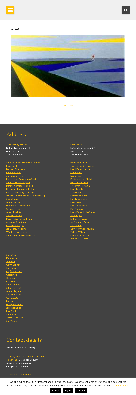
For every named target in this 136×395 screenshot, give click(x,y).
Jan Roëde (11, 314)
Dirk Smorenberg (78, 218)
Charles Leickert (14, 208)
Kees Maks (75, 202)
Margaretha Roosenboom (19, 218)
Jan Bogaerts (12, 268)
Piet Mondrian (77, 208)
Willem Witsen (77, 232)
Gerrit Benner (13, 264)
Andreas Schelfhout (16, 222)
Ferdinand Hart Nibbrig (81, 179)
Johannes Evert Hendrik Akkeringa (23, 162)
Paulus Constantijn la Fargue (20, 192)
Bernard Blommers (15, 169)
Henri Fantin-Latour (80, 169)
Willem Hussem (14, 294)
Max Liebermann (78, 199)
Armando (10, 261)
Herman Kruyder (78, 195)
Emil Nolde (11, 311)
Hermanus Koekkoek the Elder (21, 189)
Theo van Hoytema (80, 185)
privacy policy (122, 385)
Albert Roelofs (13, 212)
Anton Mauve (13, 202)
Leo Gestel (75, 175)
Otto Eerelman (13, 172)
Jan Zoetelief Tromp (16, 228)
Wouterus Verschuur (16, 232)
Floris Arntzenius (78, 162)
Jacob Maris (12, 199)
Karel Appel (12, 258)
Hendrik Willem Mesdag (18, 205)
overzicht (68, 105)
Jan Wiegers (12, 321)
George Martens (78, 205)
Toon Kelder (76, 192)
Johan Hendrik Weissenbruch (20, 235)
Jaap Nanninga (13, 307)
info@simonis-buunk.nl (17, 366)
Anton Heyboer (14, 291)
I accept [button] (81, 390)
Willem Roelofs (14, 215)
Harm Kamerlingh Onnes (82, 212)
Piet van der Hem (79, 182)
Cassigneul (11, 274)
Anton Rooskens (14, 317)
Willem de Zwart (79, 238)
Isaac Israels (76, 189)
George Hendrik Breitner (82, 166)
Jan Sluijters (76, 215)
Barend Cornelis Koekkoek (19, 185)
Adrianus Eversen (15, 175)
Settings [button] (55, 390)
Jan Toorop (76, 225)
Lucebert (10, 301)
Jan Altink (11, 254)
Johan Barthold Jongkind (18, 182)
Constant (10, 278)
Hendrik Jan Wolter (80, 235)
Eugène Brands (14, 271)
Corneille (10, 281)
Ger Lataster (12, 297)
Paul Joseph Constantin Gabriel (22, 179)
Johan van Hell (13, 288)
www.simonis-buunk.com (18, 363)
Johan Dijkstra (13, 284)
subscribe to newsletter (19, 374)
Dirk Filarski (76, 172)
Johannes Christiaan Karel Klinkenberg (25, 195)
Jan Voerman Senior (80, 222)
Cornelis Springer (15, 225)
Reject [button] (68, 390)
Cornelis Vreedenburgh (82, 228)
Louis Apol (11, 166)
